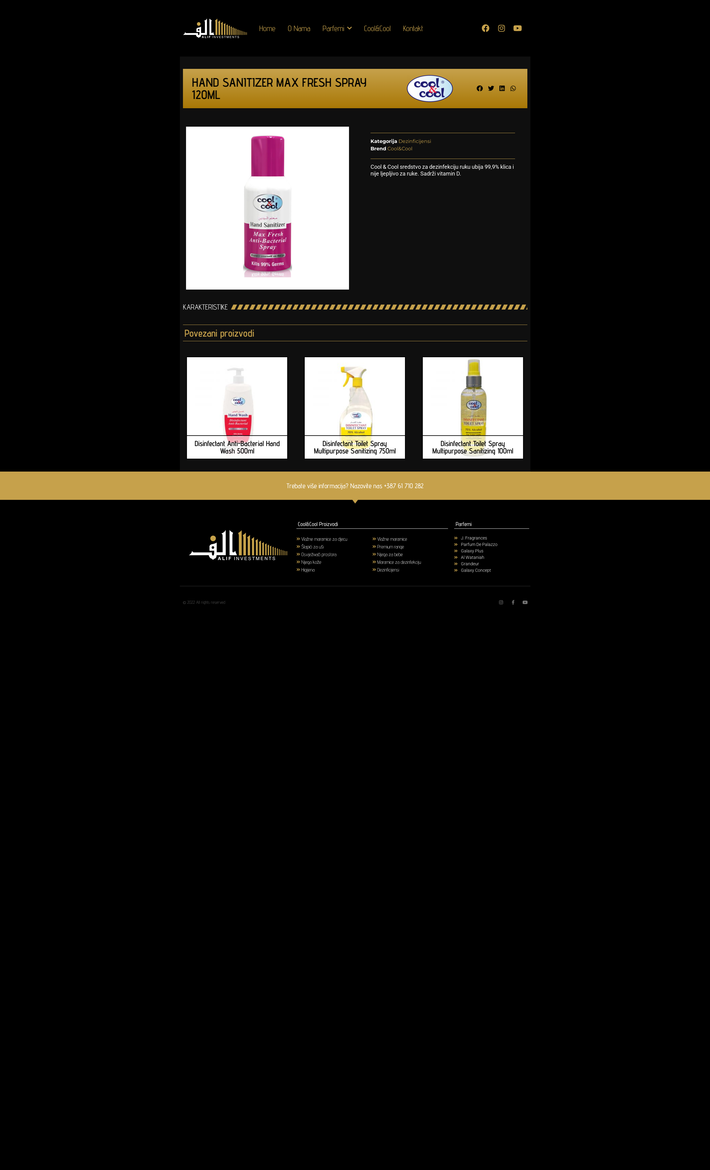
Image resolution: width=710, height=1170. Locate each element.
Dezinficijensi (415, 141)
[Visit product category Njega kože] (334, 562)
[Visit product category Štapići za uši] (334, 546)
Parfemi (337, 28)
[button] (479, 88)
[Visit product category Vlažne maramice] (410, 539)
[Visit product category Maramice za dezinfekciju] (410, 562)
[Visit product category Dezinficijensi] (410, 569)
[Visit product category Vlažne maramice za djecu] (334, 539)
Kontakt (413, 28)
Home (267, 28)
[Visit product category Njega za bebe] (410, 554)
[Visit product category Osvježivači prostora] (334, 554)
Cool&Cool (377, 28)
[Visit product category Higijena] (334, 569)
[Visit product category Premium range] (410, 546)
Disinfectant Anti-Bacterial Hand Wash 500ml (237, 447)
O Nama (299, 28)
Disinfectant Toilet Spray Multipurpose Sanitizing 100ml (472, 447)
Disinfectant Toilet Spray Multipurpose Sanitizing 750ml (355, 447)
